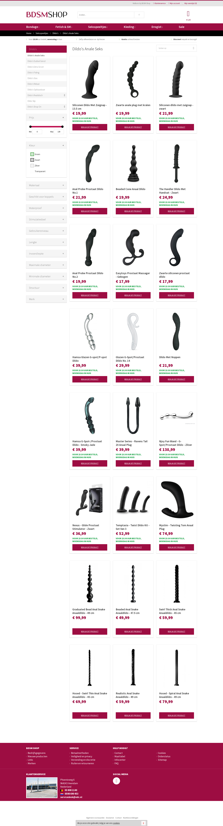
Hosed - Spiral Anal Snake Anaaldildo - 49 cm (174, 695)
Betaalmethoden (80, 753)
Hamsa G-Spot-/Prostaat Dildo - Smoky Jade (87, 443)
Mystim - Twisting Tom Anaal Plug (176, 527)
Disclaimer (110, 818)
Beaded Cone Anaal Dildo (130, 189)
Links (30, 759)
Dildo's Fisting (33, 72)
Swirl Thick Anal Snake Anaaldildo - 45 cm (172, 611)
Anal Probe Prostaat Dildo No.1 (87, 190)
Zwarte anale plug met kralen (133, 105)
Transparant (40, 171)
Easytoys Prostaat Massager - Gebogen (133, 274)
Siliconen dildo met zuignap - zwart (176, 106)
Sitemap (162, 759)
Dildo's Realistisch (35, 95)
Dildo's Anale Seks (36, 55)
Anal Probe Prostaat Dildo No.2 (87, 274)
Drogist (157, 27)
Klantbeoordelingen (130, 818)
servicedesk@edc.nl (71, 797)
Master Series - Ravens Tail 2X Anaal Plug (131, 443)
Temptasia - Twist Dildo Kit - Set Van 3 (132, 527)
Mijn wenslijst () (190, 3)
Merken (32, 763)
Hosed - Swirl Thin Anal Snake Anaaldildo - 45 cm (89, 695)
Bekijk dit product (89, 127)
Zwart (37, 160)
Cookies (162, 753)
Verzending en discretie (83, 759)
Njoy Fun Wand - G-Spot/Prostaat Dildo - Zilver (175, 443)
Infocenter (119, 759)
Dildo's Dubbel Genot (37, 61)
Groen (37, 154)
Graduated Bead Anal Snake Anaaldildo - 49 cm (88, 611)
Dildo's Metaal (33, 84)
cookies (116, 823)
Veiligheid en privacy (81, 756)
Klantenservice (159, 3)
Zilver (37, 165)
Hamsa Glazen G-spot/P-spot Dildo (89, 358)
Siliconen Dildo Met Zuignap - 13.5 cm (89, 106)
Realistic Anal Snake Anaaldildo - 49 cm (128, 695)
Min (30, 132)
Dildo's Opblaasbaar (36, 89)
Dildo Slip (32, 101)
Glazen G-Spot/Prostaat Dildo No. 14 (130, 358)
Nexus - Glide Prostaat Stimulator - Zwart (85, 527)
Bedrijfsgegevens (37, 753)
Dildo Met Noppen (169, 357)
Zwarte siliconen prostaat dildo (174, 274)
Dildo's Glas (32, 78)
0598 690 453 (69, 793)
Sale (181, 27)
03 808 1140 (68, 790)
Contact (118, 753)
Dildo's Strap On (34, 106)
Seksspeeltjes (98, 27)
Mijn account (174, 3)
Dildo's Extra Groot (36, 66)
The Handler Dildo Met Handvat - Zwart (172, 190)
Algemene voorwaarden (95, 818)
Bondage (32, 27)
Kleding (129, 27)
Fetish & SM (63, 27)
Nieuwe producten (37, 756)
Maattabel (119, 756)
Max (51, 132)
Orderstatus (164, 756)
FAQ (116, 763)
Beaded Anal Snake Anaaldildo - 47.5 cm (128, 611)
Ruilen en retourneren (82, 763)
